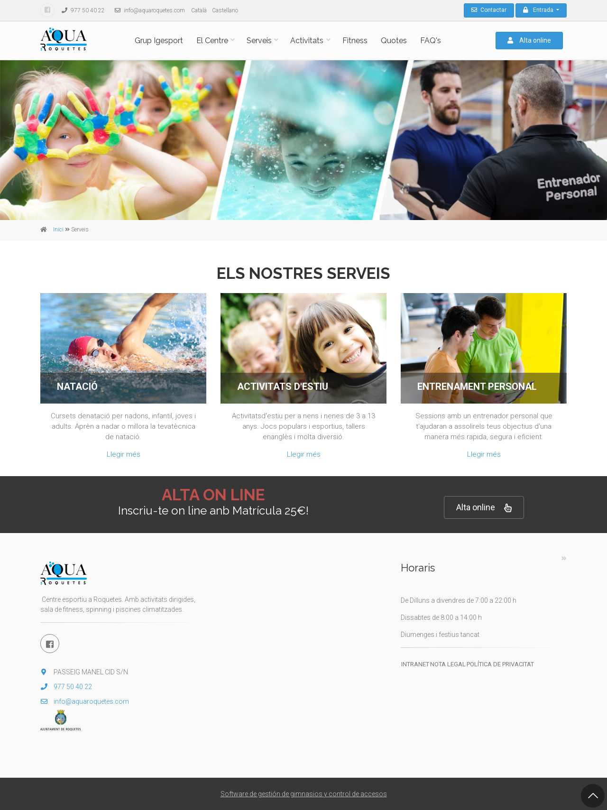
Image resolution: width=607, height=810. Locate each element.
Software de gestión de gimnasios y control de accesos (304, 794)
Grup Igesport (159, 40)
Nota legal (448, 664)
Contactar (488, 10)
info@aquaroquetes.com (147, 10)
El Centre (212, 40)
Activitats (306, 40)
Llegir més (123, 454)
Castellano (225, 10)
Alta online (529, 40)
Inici (58, 229)
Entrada (539, 10)
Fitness (355, 40)
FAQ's (430, 40)
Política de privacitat (500, 664)
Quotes (394, 40)
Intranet (415, 664)
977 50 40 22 (81, 10)
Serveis (259, 40)
